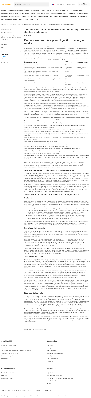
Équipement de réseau (59, 13)
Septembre (5, 54)
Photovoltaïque (6, 29)
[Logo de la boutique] (6, 4)
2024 (2, 48)
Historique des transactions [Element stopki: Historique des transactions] (55, 356)
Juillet (4, 56)
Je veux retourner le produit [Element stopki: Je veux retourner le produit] (10, 353)
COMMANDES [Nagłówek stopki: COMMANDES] (6, 341)
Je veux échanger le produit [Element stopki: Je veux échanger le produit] (9, 356)
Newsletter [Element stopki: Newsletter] (50, 361)
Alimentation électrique (40, 13)
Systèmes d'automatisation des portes (15, 13)
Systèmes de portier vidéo (10, 16)
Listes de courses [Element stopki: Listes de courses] (52, 350)
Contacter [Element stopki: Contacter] (4, 358)
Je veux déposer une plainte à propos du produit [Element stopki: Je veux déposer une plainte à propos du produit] (16, 350)
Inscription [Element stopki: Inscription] (50, 345)
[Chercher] (47, 4)
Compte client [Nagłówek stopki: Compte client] (52, 341)
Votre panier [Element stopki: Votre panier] (50, 348)
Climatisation (43, 16)
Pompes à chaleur (76, 10)
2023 (2, 51)
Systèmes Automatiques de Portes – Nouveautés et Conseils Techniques (11, 37)
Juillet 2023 (42, 329)
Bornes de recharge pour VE (57, 10)
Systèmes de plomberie (79, 16)
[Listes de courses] (71, 4)
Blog (19, 24)
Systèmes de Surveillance (78, 13)
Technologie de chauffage (59, 16)
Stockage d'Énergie (38, 10)
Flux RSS (4, 63)
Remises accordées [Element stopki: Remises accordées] (52, 358)
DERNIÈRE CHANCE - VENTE (29, 19)
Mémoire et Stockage (9, 19)
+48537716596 (5, 391)
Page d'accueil (12, 24)
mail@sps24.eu (25, 391)
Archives (4, 44)
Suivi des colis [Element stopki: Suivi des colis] (5, 348)
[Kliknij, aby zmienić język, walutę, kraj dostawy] (53, 4)
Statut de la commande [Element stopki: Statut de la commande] (8, 345)
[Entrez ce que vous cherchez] (31, 4)
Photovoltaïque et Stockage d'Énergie (15, 10)
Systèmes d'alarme (29, 16)
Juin (3, 59)
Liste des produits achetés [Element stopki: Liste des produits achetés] (55, 353)
